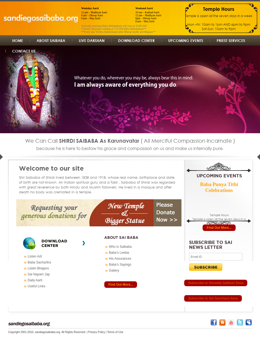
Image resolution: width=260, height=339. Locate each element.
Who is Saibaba (120, 247)
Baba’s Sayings (120, 264)
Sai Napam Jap (39, 274)
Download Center (136, 40)
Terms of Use (115, 332)
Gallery (114, 270)
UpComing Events (185, 40)
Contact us (23, 51)
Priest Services (231, 40)
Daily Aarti (35, 280)
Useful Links (36, 286)
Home (17, 40)
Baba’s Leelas (119, 253)
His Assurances (120, 258)
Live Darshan (92, 40)
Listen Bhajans (38, 268)
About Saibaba (51, 40)
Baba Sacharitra (39, 262)
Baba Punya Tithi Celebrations (219, 187)
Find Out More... (120, 284)
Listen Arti (35, 256)
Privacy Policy (96, 332)
